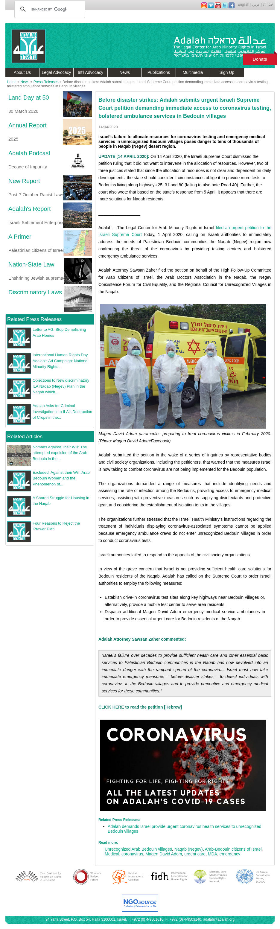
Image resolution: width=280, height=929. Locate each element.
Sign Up (227, 72)
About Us (22, 72)
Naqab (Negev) (188, 849)
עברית (268, 4)
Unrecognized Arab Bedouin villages (138, 849)
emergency (230, 854)
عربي (256, 4)
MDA (212, 854)
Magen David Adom (163, 854)
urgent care (195, 854)
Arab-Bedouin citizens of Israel (233, 849)
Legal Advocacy (56, 72)
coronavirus (132, 854)
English (243, 4)
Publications (158, 72)
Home (11, 82)
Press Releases (46, 82)
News (124, 72)
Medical (112, 854)
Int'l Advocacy (90, 72)
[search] (48, 9)
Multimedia (193, 72)
